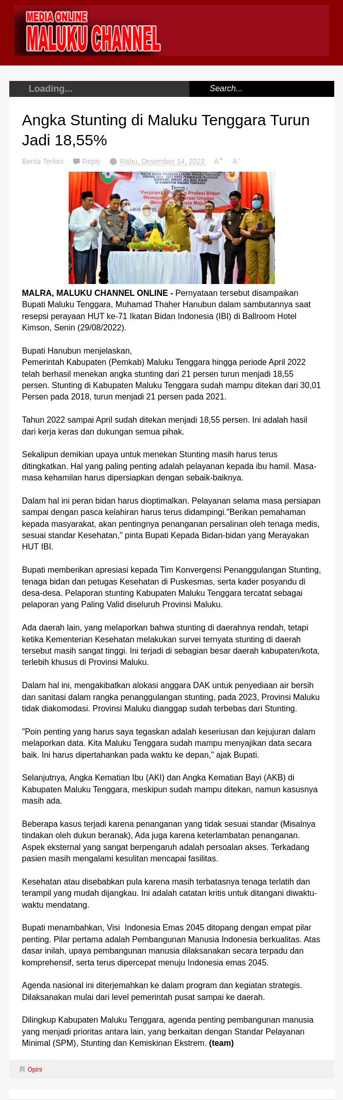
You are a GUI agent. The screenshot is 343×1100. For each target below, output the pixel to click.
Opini (35, 1069)
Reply (92, 161)
